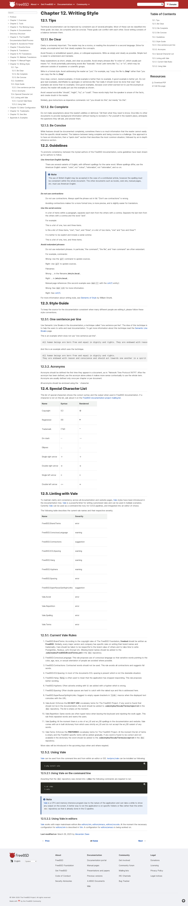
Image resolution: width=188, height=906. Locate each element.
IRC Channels (125, 876)
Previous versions (95, 876)
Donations (155, 860)
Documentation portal (96, 860)
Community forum (126, 865)
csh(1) (110, 283)
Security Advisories (63, 881)
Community (83, 4)
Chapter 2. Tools (16, 24)
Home (95, 841)
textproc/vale (113, 758)
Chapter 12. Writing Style (20, 64)
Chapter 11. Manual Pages (20, 61)
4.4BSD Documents (96, 881)
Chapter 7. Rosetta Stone (20, 47)
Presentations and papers (98, 870)
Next (140, 841)
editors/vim (86, 824)
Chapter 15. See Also (18, 114)
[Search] (22, 13)
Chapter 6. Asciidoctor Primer (21, 44)
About (35, 4)
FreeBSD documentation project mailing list (102, 398)
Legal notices (156, 876)
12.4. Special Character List (22, 94)
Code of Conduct (63, 876)
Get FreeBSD (48, 4)
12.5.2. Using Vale (19, 104)
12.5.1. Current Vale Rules (22, 101)
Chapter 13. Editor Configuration (23, 108)
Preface (13, 17)
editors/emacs (98, 824)
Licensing (154, 865)
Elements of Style (88, 298)
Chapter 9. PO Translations (20, 54)
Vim (81, 827)
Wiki (89, 886)
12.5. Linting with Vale (19, 97)
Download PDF (160, 82)
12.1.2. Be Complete (20, 74)
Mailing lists (124, 870)
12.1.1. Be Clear (18, 71)
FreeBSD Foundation (64, 865)
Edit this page (160, 86)
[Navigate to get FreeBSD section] (48, 4)
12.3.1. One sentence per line (23, 87)
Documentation (66, 4)
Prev (47, 841)
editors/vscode (113, 824)
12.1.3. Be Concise (19, 77)
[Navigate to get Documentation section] (66, 4)
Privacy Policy (156, 870)
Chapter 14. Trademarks (19, 111)
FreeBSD (59, 860)
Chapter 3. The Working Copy (22, 27)
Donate (171, 4)
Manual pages (93, 865)
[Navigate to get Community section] (83, 4)
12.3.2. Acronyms (18, 91)
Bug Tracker (124, 881)
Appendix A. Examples (19, 118)
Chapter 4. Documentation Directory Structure (20, 32)
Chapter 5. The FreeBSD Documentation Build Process (21, 38)
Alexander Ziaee (82, 834)
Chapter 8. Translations (19, 50)
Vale (115, 500)
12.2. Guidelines (17, 81)
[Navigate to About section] (35, 4)
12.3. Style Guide (17, 84)
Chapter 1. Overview (18, 20)
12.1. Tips (14, 67)
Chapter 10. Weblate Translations (23, 57)
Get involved (124, 860)
